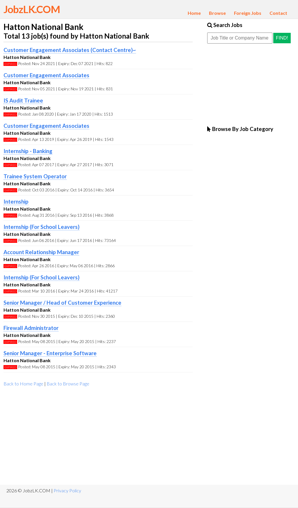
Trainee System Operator (35, 176)
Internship (16, 201)
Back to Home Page (23, 383)
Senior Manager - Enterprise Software (50, 353)
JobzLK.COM (31, 9)
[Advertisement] (98, 438)
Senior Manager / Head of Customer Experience (62, 302)
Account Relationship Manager (41, 252)
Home (194, 13)
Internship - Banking (27, 151)
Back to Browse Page (68, 383)
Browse (217, 13)
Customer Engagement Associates (46, 75)
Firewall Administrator (30, 328)
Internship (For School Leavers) (41, 227)
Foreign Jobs (247, 13)
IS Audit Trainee (23, 100)
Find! (282, 37)
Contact (278, 13)
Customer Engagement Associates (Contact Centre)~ (69, 50)
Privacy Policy (67, 490)
